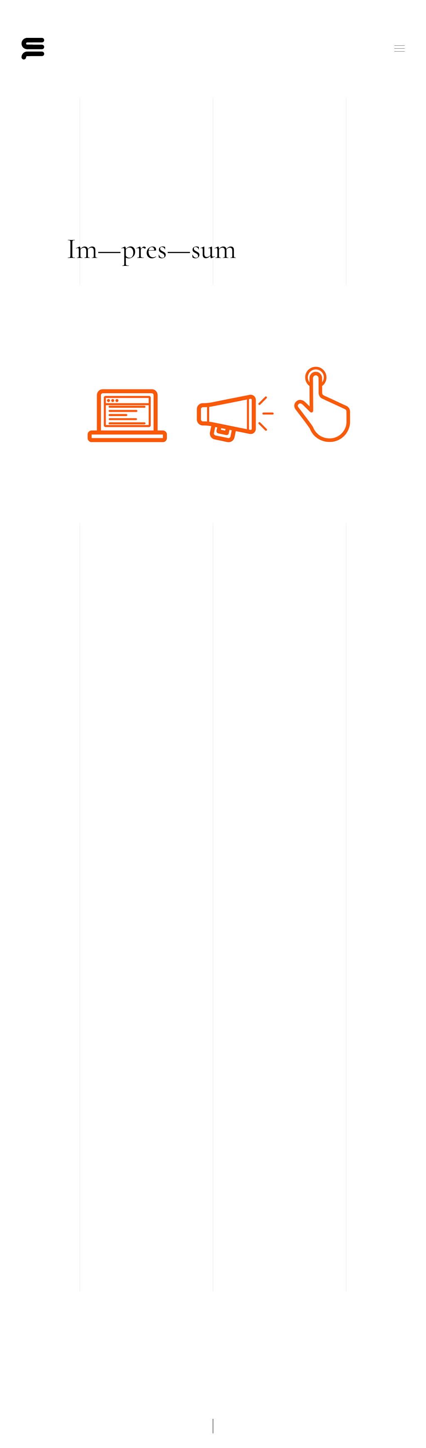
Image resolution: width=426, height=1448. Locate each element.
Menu (399, 48)
